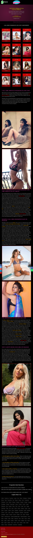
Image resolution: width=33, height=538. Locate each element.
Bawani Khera (10, 500)
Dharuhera (14, 502)
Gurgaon (27, 504)
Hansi (7, 506)
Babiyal (21, 498)
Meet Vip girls (3, 529)
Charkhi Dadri (27, 500)
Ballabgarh (29, 498)
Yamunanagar (20, 524)
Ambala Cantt (7, 498)
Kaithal (16, 508)
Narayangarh (3, 514)
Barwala (3, 500)
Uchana (6, 524)
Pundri (9, 518)
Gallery (2, 532)
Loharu (9, 512)
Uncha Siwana (15, 524)
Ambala (3, 498)
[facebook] (1, 265)
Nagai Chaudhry (26, 512)
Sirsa (26, 520)
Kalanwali (22, 508)
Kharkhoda (16, 510)
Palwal (24, 514)
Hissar (19, 506)
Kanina (3, 510)
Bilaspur (20, 500)
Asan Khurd (11, 498)
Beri (13, 500)
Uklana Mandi (10, 524)
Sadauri (6, 520)
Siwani (29, 520)
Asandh (15, 498)
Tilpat (24, 522)
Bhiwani (16, 500)
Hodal (22, 506)
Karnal (13, 510)
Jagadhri (28, 506)
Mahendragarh (17, 512)
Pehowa (29, 516)
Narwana (14, 514)
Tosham (3, 524)
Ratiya (23, 518)
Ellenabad (22, 502)
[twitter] (1, 267)
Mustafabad (21, 512)
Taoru (12, 522)
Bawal (6, 500)
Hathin (14, 506)
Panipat (3, 516)
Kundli (25, 510)
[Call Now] (32, 268)
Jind (10, 508)
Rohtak (29, 518)
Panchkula (27, 514)
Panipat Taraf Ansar (7, 516)
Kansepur (6, 510)
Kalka (29, 508)
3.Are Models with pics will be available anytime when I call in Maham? (14, 492)
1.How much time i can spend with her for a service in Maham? (13, 487)
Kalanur (19, 508)
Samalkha (12, 520)
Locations (5, 532)
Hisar (16, 506)
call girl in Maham (23, 213)
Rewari (26, 518)
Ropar (2, 520)
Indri (25, 506)
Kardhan (10, 510)
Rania (20, 518)
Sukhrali (9, 522)
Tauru (18, 522)
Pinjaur (3, 518)
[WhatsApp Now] (32, 270)
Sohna (2, 522)
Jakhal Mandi (3, 508)
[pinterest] (1, 273)
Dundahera (18, 502)
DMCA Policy (23, 534)
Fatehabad (7, 504)
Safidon (9, 520)
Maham (13, 512)
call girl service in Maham (21, 448)
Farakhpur (26, 502)
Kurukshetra (28, 510)
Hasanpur (10, 506)
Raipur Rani (16, 518)
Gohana (24, 504)
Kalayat (26, 508)
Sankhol (16, 520)
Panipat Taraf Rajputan (24, 516)
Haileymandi (3, 506)
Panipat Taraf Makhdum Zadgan (15, 516)
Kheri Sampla (21, 510)
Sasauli (19, 520)
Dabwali (10, 502)
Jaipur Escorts (15, 534)
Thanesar (21, 522)
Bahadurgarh (25, 498)
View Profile (6, 70)
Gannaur (17, 504)
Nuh (21, 514)
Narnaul (7, 514)
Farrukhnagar (3, 504)
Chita (7, 502)
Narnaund (11, 514)
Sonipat (6, 522)
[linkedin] (1, 271)
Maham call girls (23, 340)
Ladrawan (3, 512)
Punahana (6, 518)
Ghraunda (20, 504)
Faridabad (30, 502)
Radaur (12, 518)
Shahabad (22, 520)
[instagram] (1, 269)
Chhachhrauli (3, 502)
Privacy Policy (19, 534)
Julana (12, 508)
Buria (23, 500)
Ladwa (6, 512)
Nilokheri (18, 514)
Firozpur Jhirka (12, 504)
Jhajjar (7, 508)
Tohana (27, 522)
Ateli (18, 498)
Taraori (15, 522)
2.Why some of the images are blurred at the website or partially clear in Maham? (16, 489)
